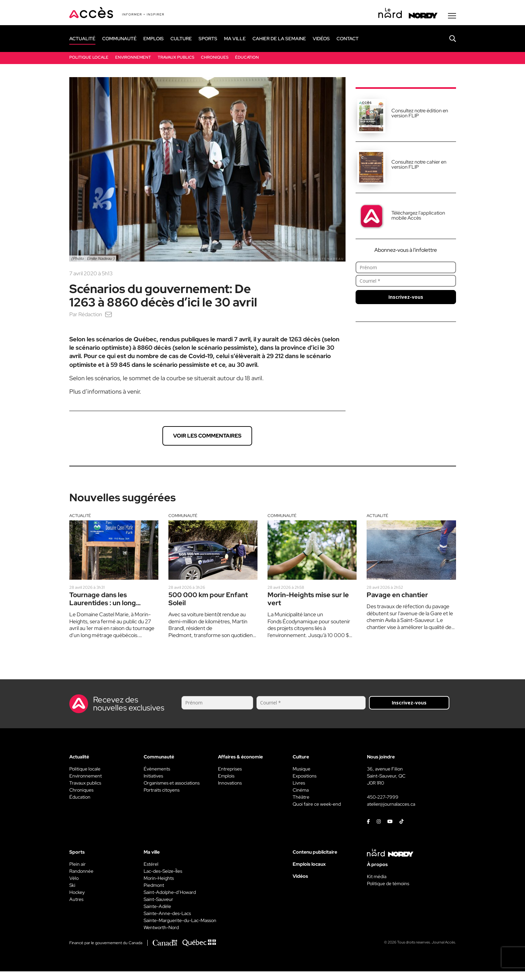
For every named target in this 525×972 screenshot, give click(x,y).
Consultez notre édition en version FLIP (419, 114)
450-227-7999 (382, 798)
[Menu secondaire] (452, 16)
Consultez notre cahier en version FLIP (418, 165)
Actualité (80, 516)
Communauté (182, 516)
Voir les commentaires (207, 436)
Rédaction (90, 315)
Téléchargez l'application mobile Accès (418, 216)
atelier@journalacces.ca (391, 805)
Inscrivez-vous (405, 297)
